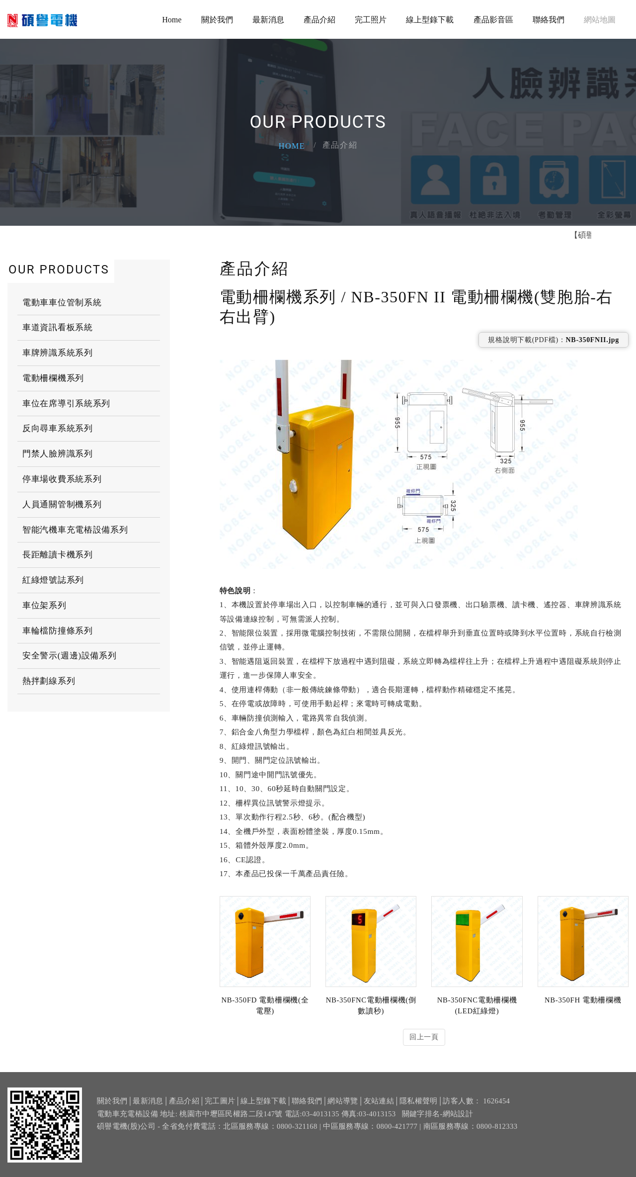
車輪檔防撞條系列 (57, 630)
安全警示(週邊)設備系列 (69, 655)
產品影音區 (493, 19)
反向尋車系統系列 (57, 428)
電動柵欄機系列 (53, 378)
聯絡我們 (548, 19)
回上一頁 (424, 1037)
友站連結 (379, 1106)
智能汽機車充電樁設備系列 (75, 530)
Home (171, 19)
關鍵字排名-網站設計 (438, 1119)
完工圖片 (220, 1106)
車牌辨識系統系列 (57, 353)
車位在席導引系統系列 (66, 403)
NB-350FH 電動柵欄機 (583, 1000)
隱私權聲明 (418, 1106)
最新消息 (268, 19)
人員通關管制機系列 (61, 504)
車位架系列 (44, 605)
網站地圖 (600, 19)
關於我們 (217, 19)
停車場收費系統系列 (61, 479)
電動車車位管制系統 (61, 302)
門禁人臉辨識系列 (57, 453)
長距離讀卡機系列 (57, 554)
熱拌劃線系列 (48, 681)
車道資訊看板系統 (57, 327)
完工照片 (371, 19)
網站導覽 (342, 1106)
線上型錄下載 (430, 19)
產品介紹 (319, 19)
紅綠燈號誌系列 (53, 580)
